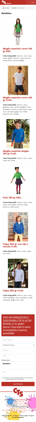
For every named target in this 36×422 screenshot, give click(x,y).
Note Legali (24, 415)
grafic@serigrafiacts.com (20, 406)
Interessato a (5, 360)
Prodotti (14, 8)
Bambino (18, 364)
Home (7, 8)
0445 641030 (13, 405)
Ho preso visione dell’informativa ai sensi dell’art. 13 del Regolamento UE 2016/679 (19, 378)
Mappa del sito (7, 415)
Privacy (15, 415)
